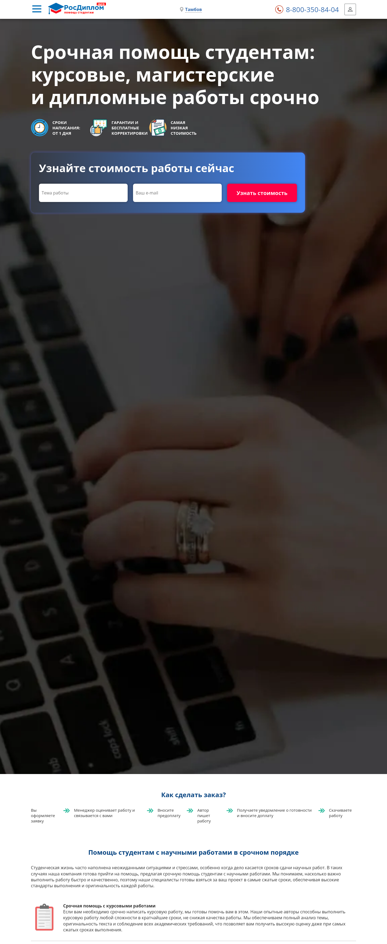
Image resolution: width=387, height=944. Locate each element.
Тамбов (193, 9)
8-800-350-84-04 (312, 9)
